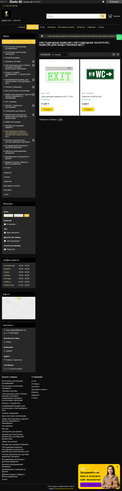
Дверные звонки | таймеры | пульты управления (16, 163)
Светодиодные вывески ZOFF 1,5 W (57, 97)
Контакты (52, 27)
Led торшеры (7, 426)
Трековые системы (13, 61)
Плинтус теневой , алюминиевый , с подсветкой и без (18, 74)
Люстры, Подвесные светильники (13, 106)
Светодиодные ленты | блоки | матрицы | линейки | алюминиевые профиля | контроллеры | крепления (14, 397)
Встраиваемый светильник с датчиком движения (16, 146)
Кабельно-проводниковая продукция (15, 152)
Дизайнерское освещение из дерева (17, 157)
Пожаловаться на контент (64, 489)
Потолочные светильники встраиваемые (15, 47)
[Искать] (102, 16)
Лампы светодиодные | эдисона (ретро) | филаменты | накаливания (18, 96)
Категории (8, 42)
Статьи (101, 27)
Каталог (31, 27)
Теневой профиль (12, 58)
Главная (21, 27)
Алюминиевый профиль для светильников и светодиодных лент (17, 81)
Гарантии (91, 27)
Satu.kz (71, 486)
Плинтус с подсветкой (11, 403)
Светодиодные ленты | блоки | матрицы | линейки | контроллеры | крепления (17, 67)
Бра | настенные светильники (17, 91)
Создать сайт (28, 2)
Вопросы (81, 27)
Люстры (5, 429)
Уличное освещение (13, 87)
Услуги (8, 168)
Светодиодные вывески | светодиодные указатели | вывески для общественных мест (16, 133)
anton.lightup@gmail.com (16, 330)
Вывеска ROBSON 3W (91, 97)
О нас (42, 27)
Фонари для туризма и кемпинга (14, 126)
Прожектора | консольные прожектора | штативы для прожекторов (16, 116)
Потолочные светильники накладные (15, 53)
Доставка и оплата (66, 27)
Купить (48, 109)
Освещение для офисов (15, 111)
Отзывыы (35, 384)
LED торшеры (10, 102)
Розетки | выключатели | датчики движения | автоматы (17, 141)
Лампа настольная (12, 122)
